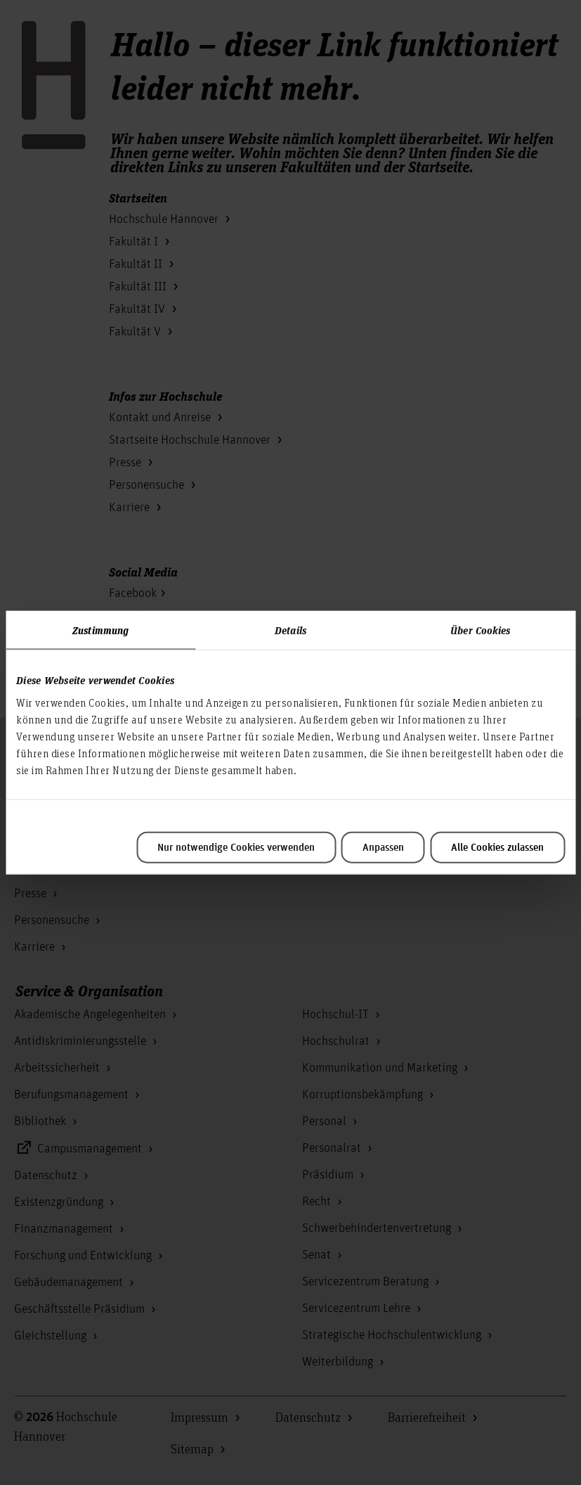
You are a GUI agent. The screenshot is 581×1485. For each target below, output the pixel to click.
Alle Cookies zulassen (497, 847)
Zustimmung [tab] (100, 630)
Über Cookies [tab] (480, 630)
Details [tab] (290, 630)
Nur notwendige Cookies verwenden (236, 847)
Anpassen (383, 847)
